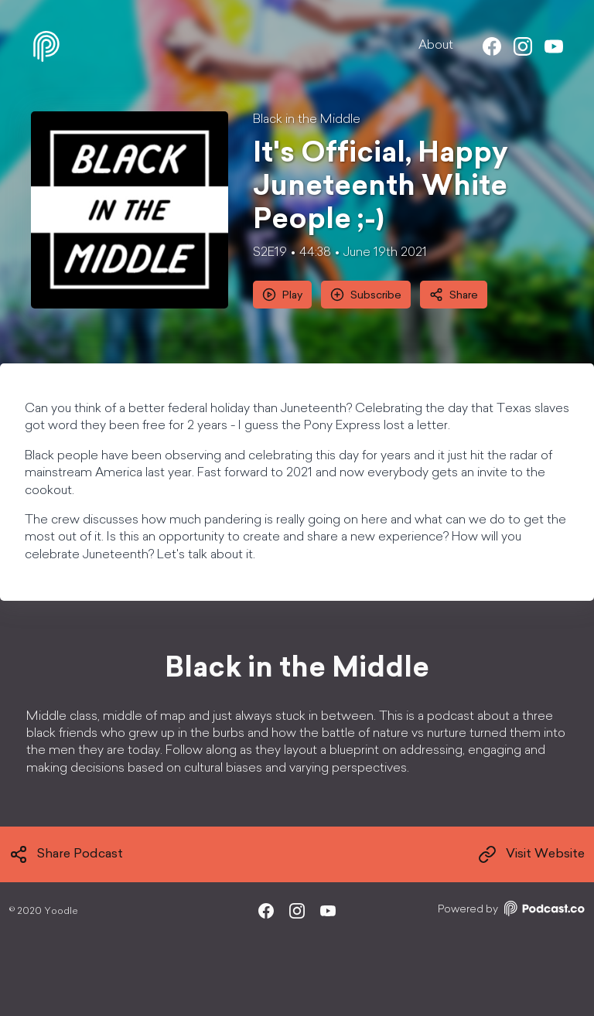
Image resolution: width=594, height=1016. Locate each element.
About (435, 45)
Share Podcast (66, 854)
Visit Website (531, 854)
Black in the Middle (306, 120)
